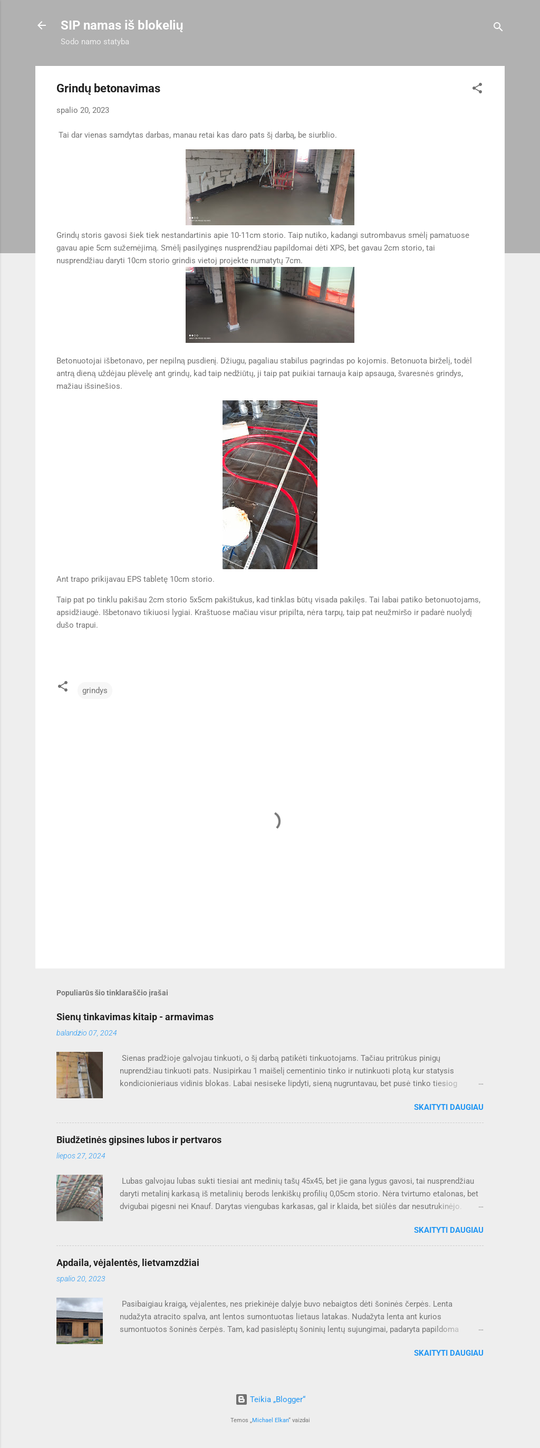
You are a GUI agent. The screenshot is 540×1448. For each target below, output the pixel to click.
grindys (95, 690)
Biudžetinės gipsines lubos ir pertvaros (138, 1139)
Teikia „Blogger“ (270, 1399)
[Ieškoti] (498, 29)
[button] (477, 90)
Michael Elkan (270, 1420)
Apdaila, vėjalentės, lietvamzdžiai (127, 1262)
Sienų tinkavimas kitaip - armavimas (135, 1016)
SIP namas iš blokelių (122, 25)
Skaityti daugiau (449, 1107)
